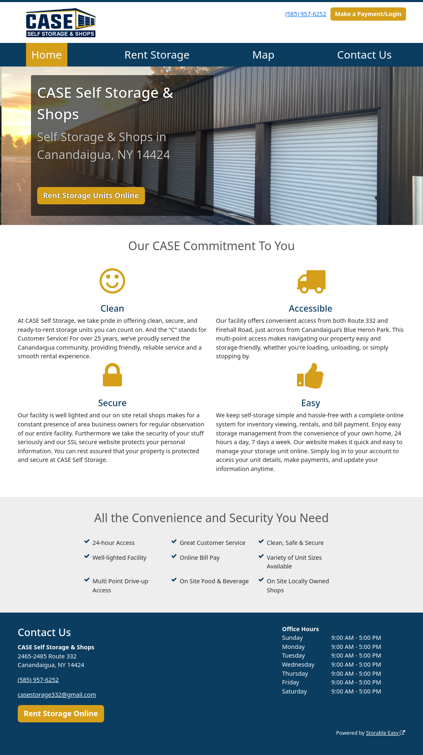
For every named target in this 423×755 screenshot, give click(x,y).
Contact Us (364, 54)
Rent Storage (157, 54)
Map (263, 54)
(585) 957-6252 (305, 14)
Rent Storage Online (61, 713)
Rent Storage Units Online (91, 195)
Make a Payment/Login (368, 14)
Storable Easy (385, 732)
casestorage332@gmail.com (57, 694)
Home (46, 54)
